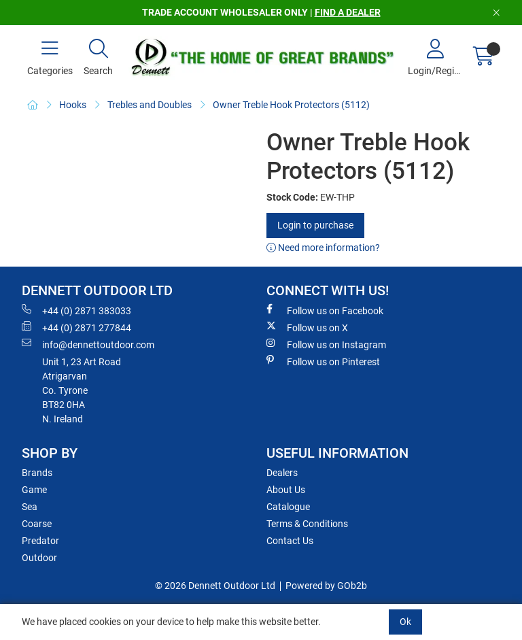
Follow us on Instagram (326, 344)
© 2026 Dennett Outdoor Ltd (215, 585)
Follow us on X (307, 327)
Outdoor (39, 557)
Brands (37, 472)
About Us (285, 489)
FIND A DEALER (348, 12)
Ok (405, 621)
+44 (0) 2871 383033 (76, 310)
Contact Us (289, 540)
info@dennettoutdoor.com (88, 344)
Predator (40, 540)
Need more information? (323, 247)
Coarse (37, 523)
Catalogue (288, 506)
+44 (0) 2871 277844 (76, 327)
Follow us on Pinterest (323, 361)
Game (34, 489)
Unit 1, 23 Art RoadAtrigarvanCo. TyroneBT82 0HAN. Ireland (81, 390)
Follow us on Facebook (324, 310)
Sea (29, 506)
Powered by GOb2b (326, 585)
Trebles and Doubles (149, 104)
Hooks (72, 104)
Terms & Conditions (307, 523)
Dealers (282, 472)
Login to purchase (315, 225)
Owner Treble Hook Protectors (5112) (291, 104)
